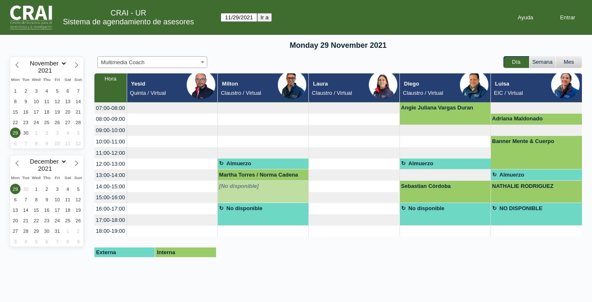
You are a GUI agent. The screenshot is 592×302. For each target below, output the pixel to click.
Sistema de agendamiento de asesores (128, 22)
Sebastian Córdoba (426, 186)
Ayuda (525, 17)
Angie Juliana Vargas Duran (437, 107)
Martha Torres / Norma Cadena (258, 175)
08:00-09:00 (110, 119)
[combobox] (152, 62)
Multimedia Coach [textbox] (123, 62)
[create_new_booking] (172, 108)
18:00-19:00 (110, 231)
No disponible (245, 208)
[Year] (47, 70)
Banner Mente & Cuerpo (523, 141)
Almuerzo (239, 163)
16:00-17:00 (110, 209)
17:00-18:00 (110, 220)
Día (516, 62)
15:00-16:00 (110, 197)
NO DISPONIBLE (520, 208)
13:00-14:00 (110, 175)
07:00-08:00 (110, 108)
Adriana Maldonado (517, 118)
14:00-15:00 (110, 186)
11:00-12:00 (110, 153)
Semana (542, 62)
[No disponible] (239, 186)
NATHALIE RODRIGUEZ (522, 186)
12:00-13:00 (110, 164)
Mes (569, 62)
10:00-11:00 (110, 141)
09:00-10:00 (110, 130)
